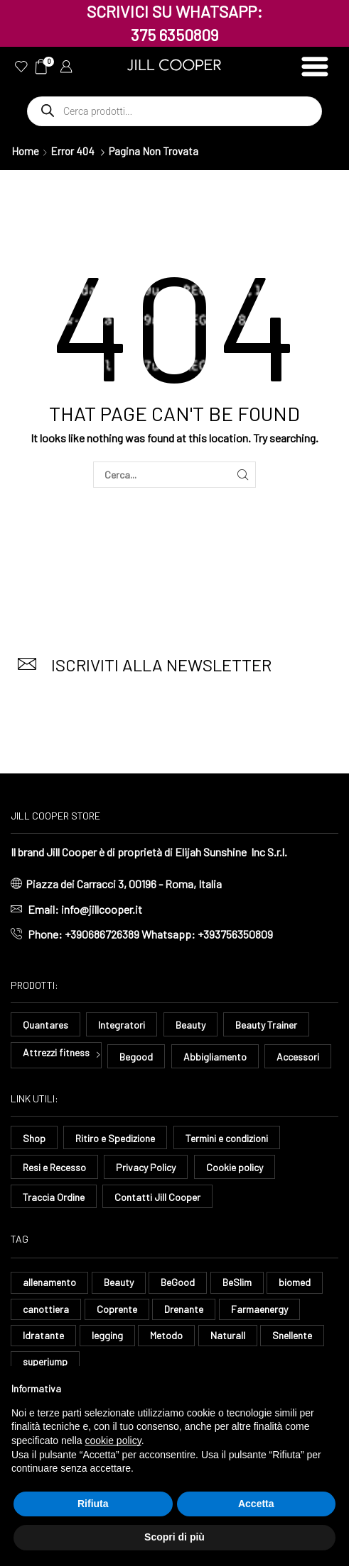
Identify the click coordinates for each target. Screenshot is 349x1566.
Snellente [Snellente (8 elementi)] (292, 1335)
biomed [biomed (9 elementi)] (295, 1282)
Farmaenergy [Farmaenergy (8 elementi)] (259, 1309)
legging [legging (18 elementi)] (107, 1335)
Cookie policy (234, 1167)
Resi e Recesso (54, 1167)
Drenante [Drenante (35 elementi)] (183, 1309)
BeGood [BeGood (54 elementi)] (178, 1282)
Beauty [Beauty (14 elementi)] (119, 1282)
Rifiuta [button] (93, 1503)
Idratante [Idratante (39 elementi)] (43, 1335)
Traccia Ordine (54, 1197)
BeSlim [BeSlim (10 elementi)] (237, 1282)
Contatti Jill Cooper (157, 1197)
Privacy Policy (146, 1167)
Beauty (190, 1025)
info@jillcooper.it (101, 909)
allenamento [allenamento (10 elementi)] (49, 1282)
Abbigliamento (215, 1057)
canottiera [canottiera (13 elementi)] (46, 1309)
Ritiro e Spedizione (115, 1138)
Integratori (121, 1025)
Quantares (45, 1025)
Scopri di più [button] (174, 1537)
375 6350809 (175, 35)
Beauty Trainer (266, 1025)
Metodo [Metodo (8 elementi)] (166, 1335)
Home (25, 151)
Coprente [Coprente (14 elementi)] (117, 1309)
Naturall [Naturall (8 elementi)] (227, 1335)
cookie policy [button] (113, 1440)
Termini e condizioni (227, 1138)
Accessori (297, 1057)
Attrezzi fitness (56, 1052)
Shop (34, 1138)
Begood (136, 1057)
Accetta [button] (256, 1503)
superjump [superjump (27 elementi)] (45, 1361)
